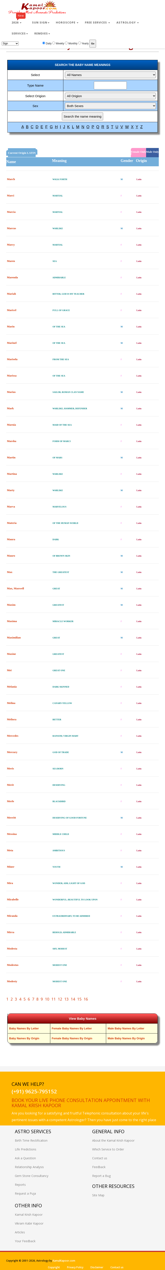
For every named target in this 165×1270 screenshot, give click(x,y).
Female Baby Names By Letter (72, 1028)
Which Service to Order (108, 1149)
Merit (10, 784)
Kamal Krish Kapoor (29, 1214)
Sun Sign (40, 22)
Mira (10, 883)
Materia (12, 522)
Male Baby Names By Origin (126, 1038)
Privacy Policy (75, 1267)
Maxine (11, 653)
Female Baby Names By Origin (72, 1038)
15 (79, 999)
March (11, 179)
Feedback (98, 1167)
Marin (10, 326)
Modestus (12, 965)
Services (20, 33)
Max (9, 572)
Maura (11, 539)
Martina (12, 473)
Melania (12, 686)
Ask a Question (25, 1158)
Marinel (12, 342)
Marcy (11, 244)
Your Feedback (25, 1241)
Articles (20, 1232)
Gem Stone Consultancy (31, 1176)
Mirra (10, 932)
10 (47, 999)
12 (60, 999)
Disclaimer (96, 1267)
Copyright (54, 1267)
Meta (10, 850)
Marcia (11, 211)
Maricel (11, 310)
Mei (9, 670)
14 (73, 999)
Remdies (42, 33)
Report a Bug (101, 1176)
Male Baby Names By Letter (126, 1028)
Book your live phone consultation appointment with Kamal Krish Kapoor (81, 1102)
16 (86, 999)
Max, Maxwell (15, 588)
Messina (12, 834)
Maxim (11, 604)
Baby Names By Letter (24, 1028)
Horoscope (67, 22)
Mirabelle (12, 899)
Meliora (11, 719)
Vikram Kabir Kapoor (29, 1223)
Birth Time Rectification (31, 1140)
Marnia (11, 424)
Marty (10, 490)
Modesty (12, 981)
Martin (11, 457)
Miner (10, 866)
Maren (11, 261)
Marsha (11, 441)
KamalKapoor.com (64, 1260)
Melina (11, 703)
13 (66, 999)
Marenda (12, 277)
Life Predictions (25, 1149)
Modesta (12, 948)
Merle (10, 801)
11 (53, 999)
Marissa (12, 375)
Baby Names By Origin (24, 1038)
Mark (10, 408)
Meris (10, 768)
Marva (11, 506)
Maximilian (14, 637)
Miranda (12, 915)
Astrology (127, 22)
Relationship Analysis (29, 1167)
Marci (10, 195)
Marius (11, 392)
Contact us (99, 1158)
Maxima (12, 621)
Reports (20, 1185)
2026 (19, 20)
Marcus (11, 228)
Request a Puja (25, 1193)
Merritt (11, 817)
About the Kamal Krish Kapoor (113, 1140)
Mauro (11, 555)
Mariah (11, 293)
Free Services (97, 22)
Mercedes (12, 735)
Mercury (12, 752)
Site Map (98, 1195)
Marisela (12, 359)
